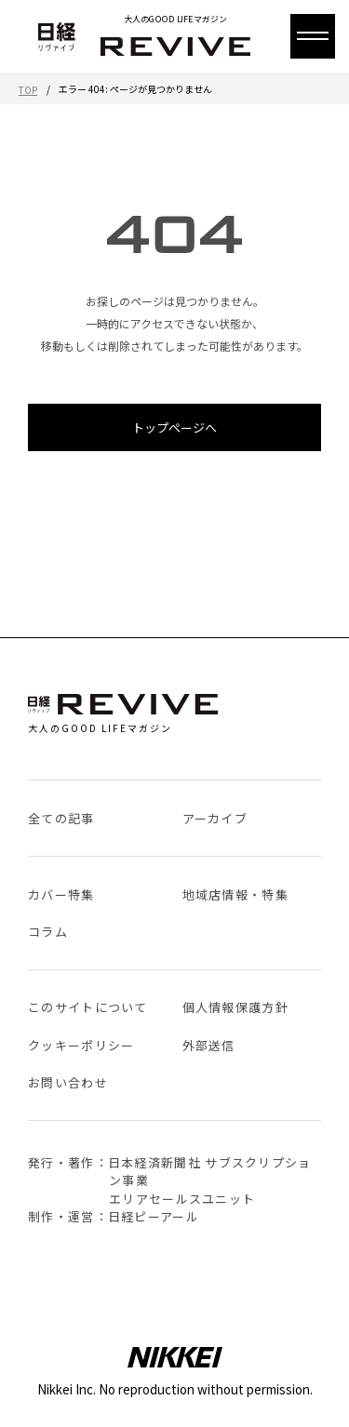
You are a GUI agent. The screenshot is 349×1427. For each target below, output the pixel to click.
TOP (28, 90)
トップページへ (174, 427)
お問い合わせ (68, 1082)
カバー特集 (61, 894)
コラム (48, 931)
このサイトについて (88, 1007)
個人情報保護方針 (235, 1007)
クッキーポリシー (81, 1045)
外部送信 (208, 1045)
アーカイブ (215, 818)
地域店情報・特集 (235, 894)
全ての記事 (61, 818)
